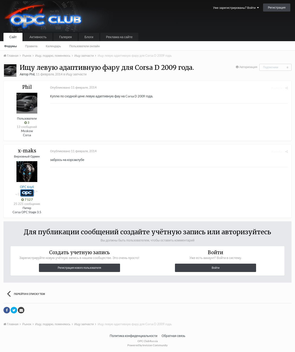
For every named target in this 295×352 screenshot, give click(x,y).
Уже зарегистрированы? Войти (236, 7)
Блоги (89, 37)
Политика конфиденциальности (134, 336)
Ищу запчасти (76, 74)
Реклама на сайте (119, 37)
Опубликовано (73, 87)
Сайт (13, 37)
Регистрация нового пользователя (79, 267)
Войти (216, 267)
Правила (31, 46)
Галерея (65, 37)
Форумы (10, 46)
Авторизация (248, 67)
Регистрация (276, 7)
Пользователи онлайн (84, 46)
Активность (38, 37)
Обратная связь (173, 336)
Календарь (53, 46)
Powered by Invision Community (147, 345)
